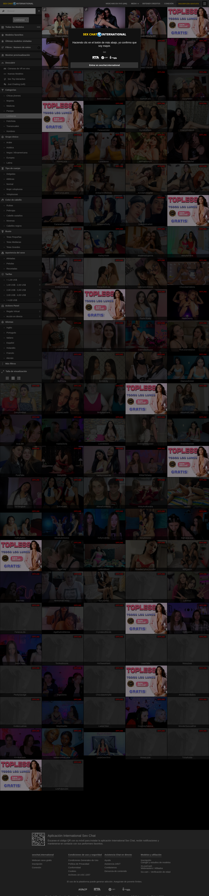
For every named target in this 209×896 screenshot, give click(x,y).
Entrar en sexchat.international (104, 65)
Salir (104, 52)
